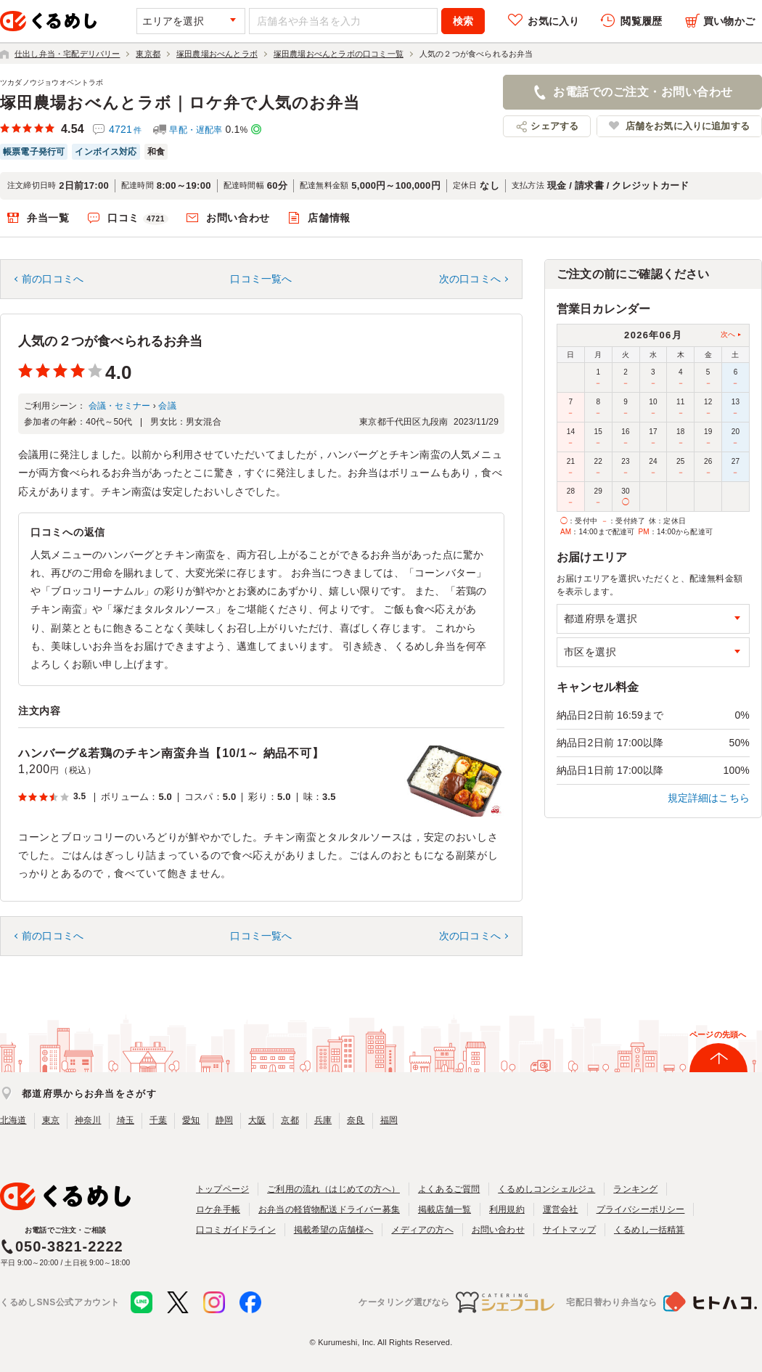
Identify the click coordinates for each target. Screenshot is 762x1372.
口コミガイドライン (236, 1230)
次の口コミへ (470, 279)
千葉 (158, 1120)
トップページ (222, 1189)
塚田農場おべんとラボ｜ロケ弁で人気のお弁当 (180, 103)
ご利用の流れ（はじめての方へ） (333, 1189)
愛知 (191, 1120)
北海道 (13, 1120)
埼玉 (125, 1120)
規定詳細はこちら (709, 798)
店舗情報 (329, 218)
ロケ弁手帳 (218, 1209)
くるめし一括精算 (649, 1230)
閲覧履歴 (641, 21)
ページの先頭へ (717, 1034)
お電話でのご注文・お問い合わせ (642, 92)
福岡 (389, 1120)
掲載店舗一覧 (444, 1209)
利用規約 (507, 1209)
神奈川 (88, 1120)
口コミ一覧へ (261, 279)
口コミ (137, 218)
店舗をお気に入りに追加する (688, 126)
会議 (167, 406)
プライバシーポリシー (641, 1209)
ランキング (635, 1189)
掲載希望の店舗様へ (334, 1230)
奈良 (355, 1120)
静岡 (224, 1120)
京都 (289, 1120)
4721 (125, 129)
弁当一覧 (48, 218)
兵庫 (323, 1120)
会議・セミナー (119, 406)
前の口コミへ (52, 279)
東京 (51, 1120)
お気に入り (553, 21)
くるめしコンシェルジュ (546, 1189)
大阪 (257, 1120)
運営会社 (560, 1209)
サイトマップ (569, 1230)
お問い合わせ (238, 218)
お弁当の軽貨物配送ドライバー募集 (329, 1209)
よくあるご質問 (449, 1189)
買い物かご (729, 21)
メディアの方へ (422, 1230)
